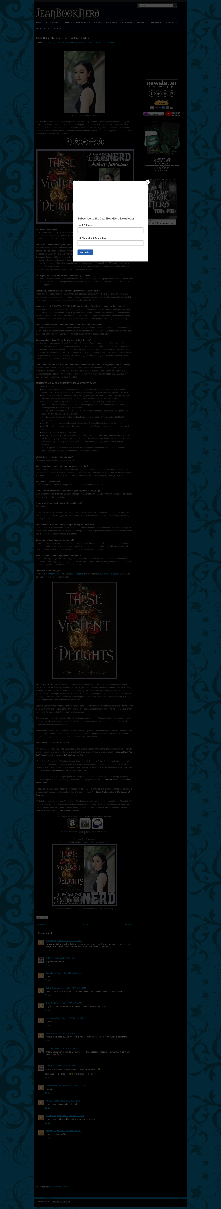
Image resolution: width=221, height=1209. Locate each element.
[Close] (147, 182)
